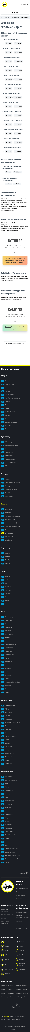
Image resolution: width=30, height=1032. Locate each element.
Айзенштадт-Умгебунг (9, 446)
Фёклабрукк (6, 757)
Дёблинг (5, 624)
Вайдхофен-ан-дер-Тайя (10, 856)
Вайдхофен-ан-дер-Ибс (10, 859)
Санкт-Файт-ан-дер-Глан (10, 526)
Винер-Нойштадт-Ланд (10, 849)
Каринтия (7, 17)
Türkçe (11, 1016)
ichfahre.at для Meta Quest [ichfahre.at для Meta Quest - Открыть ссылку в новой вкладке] (22, 997)
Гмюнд (5, 787)
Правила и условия (21, 928)
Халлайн (5, 479)
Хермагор (6, 513)
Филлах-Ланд (7, 537)
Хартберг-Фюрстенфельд (10, 398)
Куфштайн (6, 590)
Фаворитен (6, 631)
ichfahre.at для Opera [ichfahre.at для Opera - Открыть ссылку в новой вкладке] (21, 989)
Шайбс (5, 838)
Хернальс (6, 638)
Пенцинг (5, 679)
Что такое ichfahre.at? (22, 888)
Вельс (5, 760)
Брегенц (5, 553)
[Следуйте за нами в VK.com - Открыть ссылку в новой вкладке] (7, 964)
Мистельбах (6, 825)
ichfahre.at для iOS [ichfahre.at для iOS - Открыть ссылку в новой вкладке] (6, 997)
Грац (4, 388)
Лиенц (5, 597)
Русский (6, 1016)
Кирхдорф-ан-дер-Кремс (10, 723)
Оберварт (6, 466)
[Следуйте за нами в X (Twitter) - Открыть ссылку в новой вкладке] (22, 950)
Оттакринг (6, 675)
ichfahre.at (11, 1026)
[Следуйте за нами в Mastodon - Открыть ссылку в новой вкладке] (7, 974)
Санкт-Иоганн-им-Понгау (10, 483)
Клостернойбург (7, 801)
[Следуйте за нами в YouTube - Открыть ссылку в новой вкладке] (22, 946)
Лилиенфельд (7, 815)
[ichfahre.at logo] (4, 4)
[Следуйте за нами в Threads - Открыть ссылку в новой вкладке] (7, 946)
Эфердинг (6, 709)
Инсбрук (5, 577)
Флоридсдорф (7, 634)
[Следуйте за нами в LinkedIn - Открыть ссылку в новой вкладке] (22, 959)
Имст (4, 583)
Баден (5, 784)
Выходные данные (21, 912)
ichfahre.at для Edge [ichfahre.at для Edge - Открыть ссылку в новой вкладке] (6, 989)
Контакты (19, 899)
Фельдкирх (6, 563)
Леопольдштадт (7, 655)
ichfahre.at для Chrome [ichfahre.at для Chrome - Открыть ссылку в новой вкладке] (7, 986)
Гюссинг (5, 449)
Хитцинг (5, 641)
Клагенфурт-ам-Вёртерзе (10, 516)
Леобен (5, 405)
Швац (4, 604)
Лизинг (5, 658)
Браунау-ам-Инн (8, 705)
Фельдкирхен (7, 509)
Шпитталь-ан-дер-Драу (10, 523)
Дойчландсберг (7, 384)
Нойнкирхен (6, 828)
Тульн (4, 845)
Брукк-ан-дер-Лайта (9, 780)
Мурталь (5, 415)
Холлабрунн (6, 794)
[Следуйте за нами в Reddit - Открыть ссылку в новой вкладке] (7, 955)
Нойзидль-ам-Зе (8, 459)
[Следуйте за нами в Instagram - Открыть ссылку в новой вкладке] (22, 942)
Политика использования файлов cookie (20, 923)
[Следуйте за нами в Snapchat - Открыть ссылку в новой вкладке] (22, 955)
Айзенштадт (6, 442)
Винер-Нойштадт (8, 852)
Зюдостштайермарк (9, 422)
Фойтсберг (6, 426)
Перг (4, 733)
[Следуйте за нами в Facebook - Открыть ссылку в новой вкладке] (7, 942)
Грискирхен (6, 719)
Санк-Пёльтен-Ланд (9, 835)
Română (3, 1019)
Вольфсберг (6, 540)
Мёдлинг (5, 818)
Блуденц (5, 557)
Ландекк (5, 594)
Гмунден (5, 716)
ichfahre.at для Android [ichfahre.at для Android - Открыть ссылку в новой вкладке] (22, 993)
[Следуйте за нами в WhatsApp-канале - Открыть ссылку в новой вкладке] (22, 964)
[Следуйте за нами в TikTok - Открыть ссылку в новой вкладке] (7, 950)
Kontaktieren (18, 260)
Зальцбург (6, 486)
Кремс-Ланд (6, 808)
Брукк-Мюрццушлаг (8, 381)
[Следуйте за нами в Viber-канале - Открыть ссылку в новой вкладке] (22, 969)
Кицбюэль (6, 587)
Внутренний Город (8, 644)
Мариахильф (7, 665)
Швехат (5, 842)
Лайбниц (5, 402)
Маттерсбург (6, 456)
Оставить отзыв (20, 895)
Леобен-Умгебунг (8, 412)
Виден (5, 692)
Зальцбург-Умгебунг (9, 489)
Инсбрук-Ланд (7, 580)
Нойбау (5, 672)
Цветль (5, 862)
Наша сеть (4, 918)
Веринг (5, 689)
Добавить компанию (7, 915)
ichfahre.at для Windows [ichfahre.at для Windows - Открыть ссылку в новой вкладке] (7, 993)
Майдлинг (6, 668)
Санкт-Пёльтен (7, 832)
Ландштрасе (6, 651)
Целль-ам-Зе (7, 496)
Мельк (5, 821)
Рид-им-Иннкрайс (8, 736)
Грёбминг (6, 391)
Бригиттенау (6, 620)
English (13, 1019)
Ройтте (5, 601)
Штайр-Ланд (6, 747)
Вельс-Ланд (6, 764)
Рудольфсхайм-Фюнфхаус (10, 682)
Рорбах (5, 740)
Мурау (5, 419)
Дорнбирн (6, 560)
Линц (4, 726)
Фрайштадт (6, 712)
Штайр (5, 750)
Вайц (4, 429)
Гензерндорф (7, 790)
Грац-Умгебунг (7, 395)
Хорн (4, 797)
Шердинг (5, 743)
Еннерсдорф (6, 452)
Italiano (8, 1019)
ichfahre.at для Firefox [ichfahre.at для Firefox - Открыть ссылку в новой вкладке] (21, 986)
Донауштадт (6, 627)
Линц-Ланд (6, 729)
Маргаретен (6, 662)
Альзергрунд (6, 617)
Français (17, 1016)
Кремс (5, 811)
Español (22, 1016)
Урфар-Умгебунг (8, 753)
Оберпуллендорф (8, 463)
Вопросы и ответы (21, 892)
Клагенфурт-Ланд (8, 520)
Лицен (5, 408)
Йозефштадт (7, 648)
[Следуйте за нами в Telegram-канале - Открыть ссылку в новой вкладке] (7, 969)
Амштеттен (6, 777)
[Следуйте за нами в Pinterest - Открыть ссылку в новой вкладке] (7, 959)
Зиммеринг (6, 686)
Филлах (5, 530)
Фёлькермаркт (15, 17)
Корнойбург (6, 804)
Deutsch (18, 1019)
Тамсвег (5, 493)
